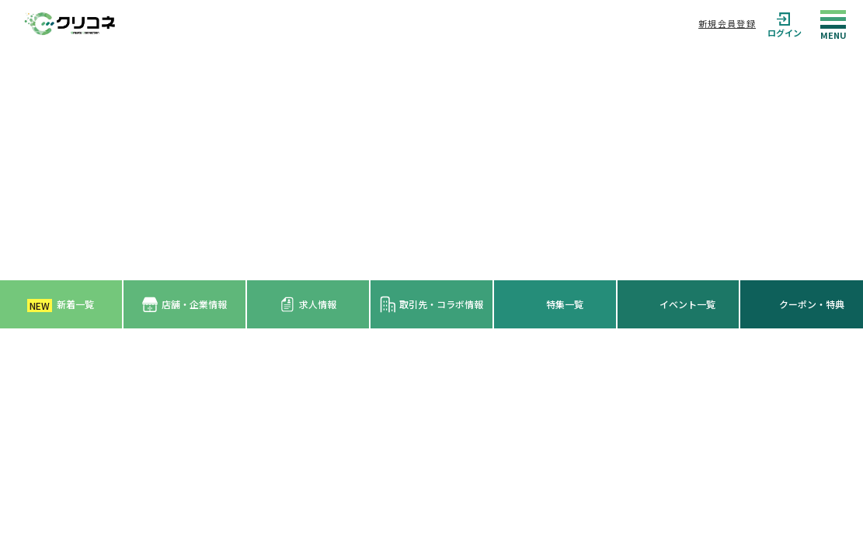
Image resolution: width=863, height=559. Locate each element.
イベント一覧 (687, 304)
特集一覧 (564, 304)
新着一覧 (60, 304)
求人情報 (308, 304)
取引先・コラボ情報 (431, 304)
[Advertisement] (431, 164)
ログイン (784, 23)
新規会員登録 (727, 23)
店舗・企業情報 (184, 305)
